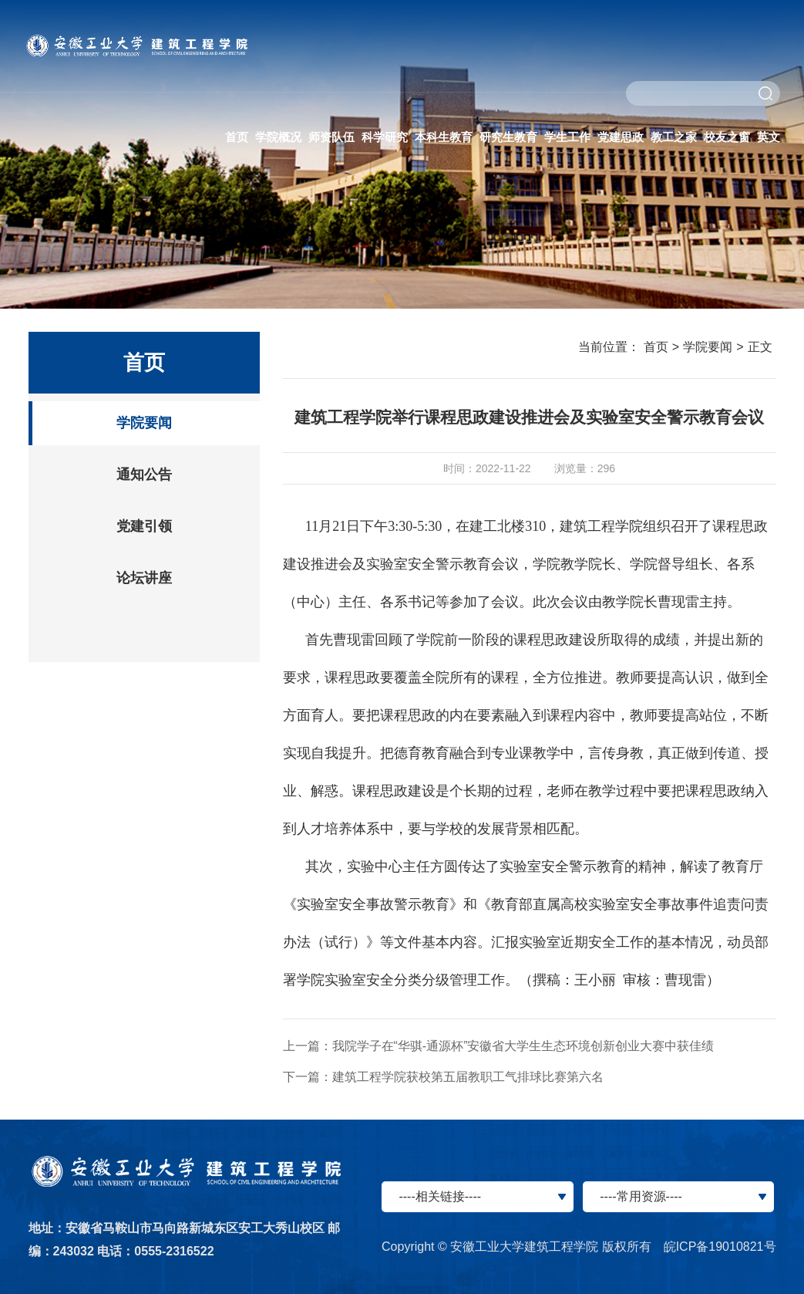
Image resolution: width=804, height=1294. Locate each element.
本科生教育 (444, 137)
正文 (760, 346)
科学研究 (385, 137)
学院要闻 (144, 423)
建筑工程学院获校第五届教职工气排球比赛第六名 (468, 1076)
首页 (236, 137)
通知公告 (144, 474)
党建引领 (144, 526)
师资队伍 (331, 137)
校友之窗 (727, 137)
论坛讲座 (144, 578)
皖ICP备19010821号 (720, 1246)
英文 (768, 137)
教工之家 (674, 137)
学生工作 (567, 137)
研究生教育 (508, 137)
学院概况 (278, 137)
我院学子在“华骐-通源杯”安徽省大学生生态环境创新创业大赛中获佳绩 (523, 1045)
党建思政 (620, 137)
